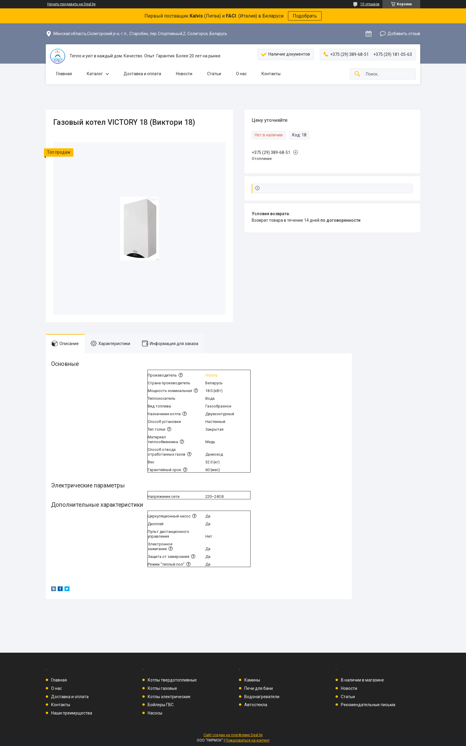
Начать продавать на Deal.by (71, 4)
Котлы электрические (169, 696)
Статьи (214, 73)
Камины (252, 680)
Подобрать (305, 16)
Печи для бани (258, 688)
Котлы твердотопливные (172, 680)
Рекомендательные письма (368, 704)
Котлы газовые (162, 688)
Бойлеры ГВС (161, 704)
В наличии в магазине (362, 680)
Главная (64, 73)
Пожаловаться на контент (248, 740)
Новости (184, 73)
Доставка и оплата (142, 73)
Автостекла (255, 704)
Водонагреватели (261, 696)
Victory (211, 375)
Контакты (271, 73)
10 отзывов (370, 4)
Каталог (95, 73)
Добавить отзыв (404, 33)
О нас (241, 73)
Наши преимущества (71, 713)
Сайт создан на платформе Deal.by (233, 735)
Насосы (155, 713)
